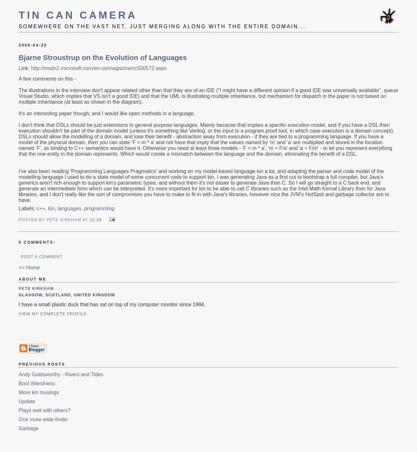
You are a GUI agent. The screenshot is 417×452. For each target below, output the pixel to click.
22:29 (96, 220)
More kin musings (39, 392)
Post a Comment (41, 257)
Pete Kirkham (36, 288)
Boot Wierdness (37, 383)
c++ (41, 208)
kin (51, 208)
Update (27, 401)
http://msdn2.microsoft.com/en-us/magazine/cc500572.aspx (98, 68)
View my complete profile (53, 314)
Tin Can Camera (78, 15)
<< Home (29, 267)
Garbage (29, 428)
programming (99, 208)
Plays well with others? (45, 410)
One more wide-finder (43, 419)
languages (69, 208)
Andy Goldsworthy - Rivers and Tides (61, 374)
